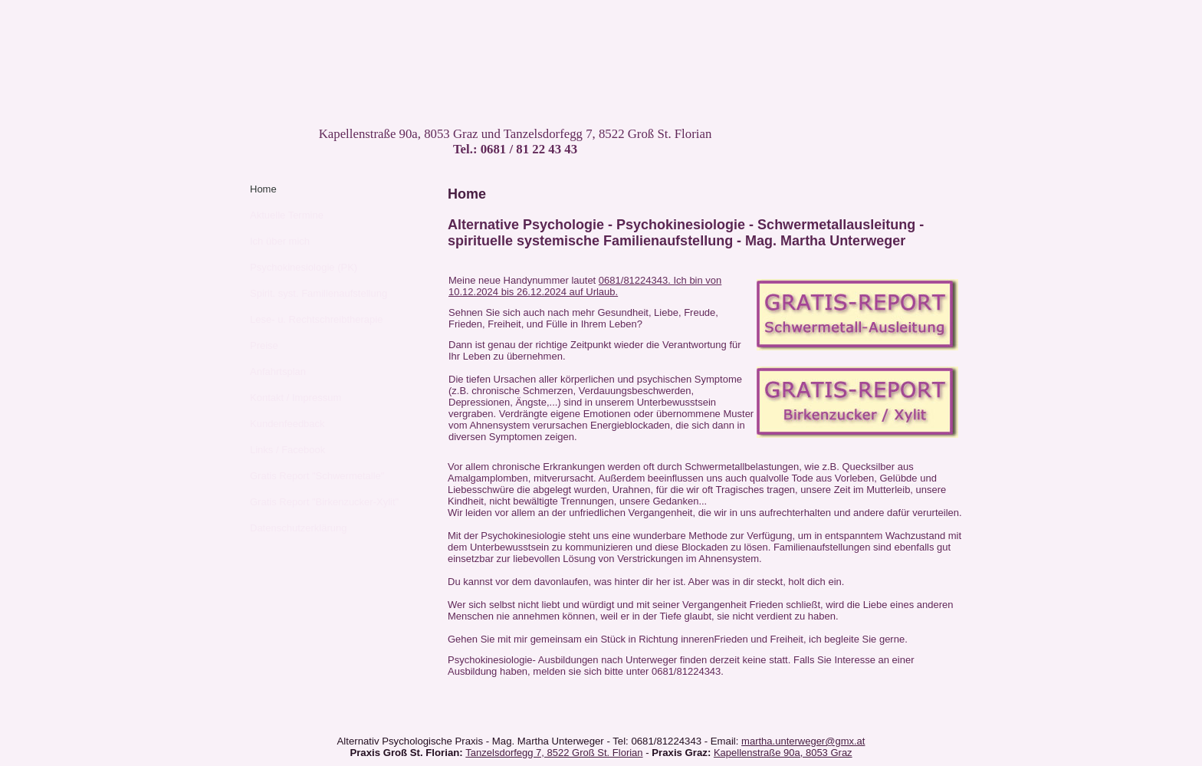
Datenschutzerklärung (298, 528)
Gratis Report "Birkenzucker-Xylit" (324, 502)
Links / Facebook (287, 449)
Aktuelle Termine (286, 215)
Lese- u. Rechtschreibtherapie (316, 319)
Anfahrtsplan (278, 371)
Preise (264, 345)
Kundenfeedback (287, 423)
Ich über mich (280, 241)
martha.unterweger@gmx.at (803, 741)
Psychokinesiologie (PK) (303, 267)
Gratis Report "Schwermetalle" (317, 476)
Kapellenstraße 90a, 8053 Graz (783, 752)
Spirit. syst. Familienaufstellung (318, 293)
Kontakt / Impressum (295, 397)
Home (263, 189)
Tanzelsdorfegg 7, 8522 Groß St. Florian (553, 752)
